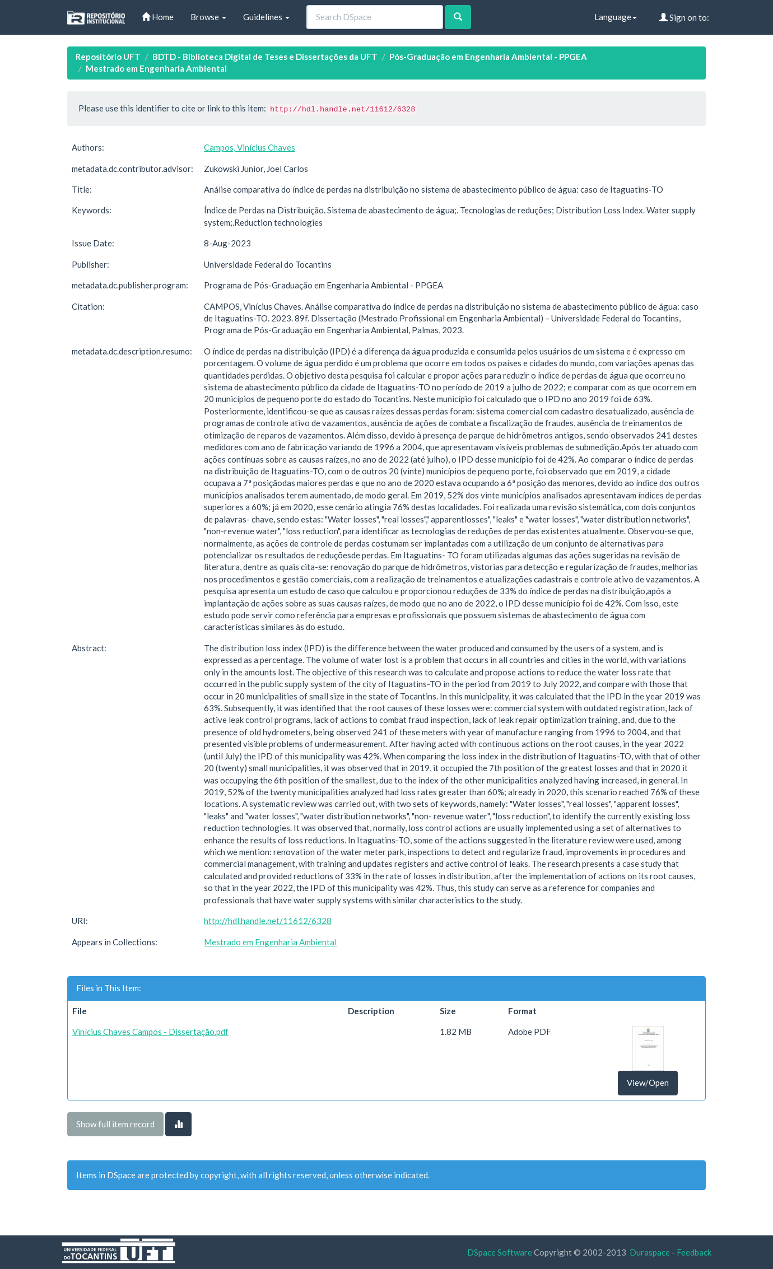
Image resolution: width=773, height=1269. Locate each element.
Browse (208, 17)
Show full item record (115, 1124)
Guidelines (266, 17)
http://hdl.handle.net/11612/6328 (268, 921)
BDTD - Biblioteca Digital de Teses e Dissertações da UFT (265, 57)
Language (615, 17)
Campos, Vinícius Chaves (249, 147)
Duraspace (650, 1252)
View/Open (648, 1082)
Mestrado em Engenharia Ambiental (156, 68)
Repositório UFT (108, 57)
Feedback (694, 1252)
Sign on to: (684, 17)
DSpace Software (499, 1252)
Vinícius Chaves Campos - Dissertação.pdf (150, 1032)
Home (158, 17)
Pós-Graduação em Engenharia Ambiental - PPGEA (488, 57)
